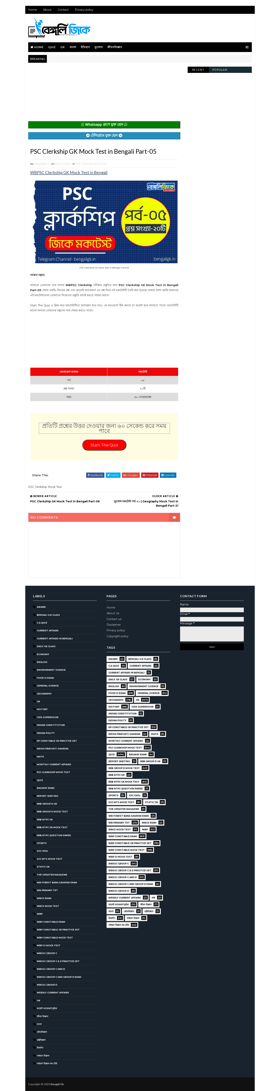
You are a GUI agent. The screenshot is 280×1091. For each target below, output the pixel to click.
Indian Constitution (51, 725)
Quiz (52, 47)
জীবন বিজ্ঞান (42, 1016)
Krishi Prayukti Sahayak (52, 748)
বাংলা (73, 47)
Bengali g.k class (48, 615)
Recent (198, 69)
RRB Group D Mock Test (52, 811)
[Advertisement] (104, 94)
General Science (48, 685)
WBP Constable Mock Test (55, 937)
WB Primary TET (47, 890)
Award (41, 607)
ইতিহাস (85, 47)
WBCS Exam (44, 898)
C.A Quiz (42, 622)
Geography (44, 693)
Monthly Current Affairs (54, 764)
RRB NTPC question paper (54, 835)
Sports (42, 843)
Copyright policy (118, 636)
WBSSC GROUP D (47, 984)
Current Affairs (48, 630)
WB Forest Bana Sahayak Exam (57, 882)
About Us (113, 613)
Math (40, 756)
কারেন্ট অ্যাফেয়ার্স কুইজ (47, 1008)
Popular (219, 69)
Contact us (114, 619)
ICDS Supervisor (47, 717)
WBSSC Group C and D (51, 969)
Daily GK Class (46, 646)
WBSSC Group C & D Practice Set (58, 961)
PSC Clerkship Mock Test (91, 163)
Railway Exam (45, 788)
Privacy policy (84, 9)
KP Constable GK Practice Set (57, 740)
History (42, 709)
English (42, 662)
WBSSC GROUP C (47, 953)
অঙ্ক (38, 1000)
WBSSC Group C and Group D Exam (59, 977)
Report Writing (47, 796)
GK (62, 47)
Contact (63, 9)
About (47, 9)
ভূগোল (98, 47)
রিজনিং (40, 1047)
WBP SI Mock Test (48, 945)
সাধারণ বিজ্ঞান (43, 1055)
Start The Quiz (104, 445)
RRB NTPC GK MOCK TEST (52, 827)
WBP (40, 914)
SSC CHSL (42, 851)
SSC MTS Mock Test (49, 859)
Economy (43, 654)
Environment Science (51, 670)
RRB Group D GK (47, 803)
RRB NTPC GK (45, 819)
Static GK (43, 866)
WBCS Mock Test (48, 906)
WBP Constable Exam (51, 922)
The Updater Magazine (52, 874)
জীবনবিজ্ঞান (114, 47)
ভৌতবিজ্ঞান (42, 1032)
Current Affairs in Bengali (55, 638)
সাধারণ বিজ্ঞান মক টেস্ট (47, 1063)
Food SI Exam (45, 678)
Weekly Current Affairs (53, 992)
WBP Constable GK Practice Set (58, 929)
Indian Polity (46, 733)
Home (32, 9)
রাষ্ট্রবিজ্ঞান (41, 1040)
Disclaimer (114, 624)
